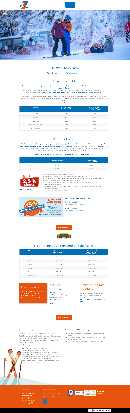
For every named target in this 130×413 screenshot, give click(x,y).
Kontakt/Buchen (99, 5)
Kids (78, 5)
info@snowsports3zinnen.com (31, 403)
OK (90, 410)
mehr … (52, 303)
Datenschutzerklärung (101, 410)
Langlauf (60, 5)
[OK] (128, 410)
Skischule (49, 5)
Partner (87, 5)
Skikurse (70, 5)
